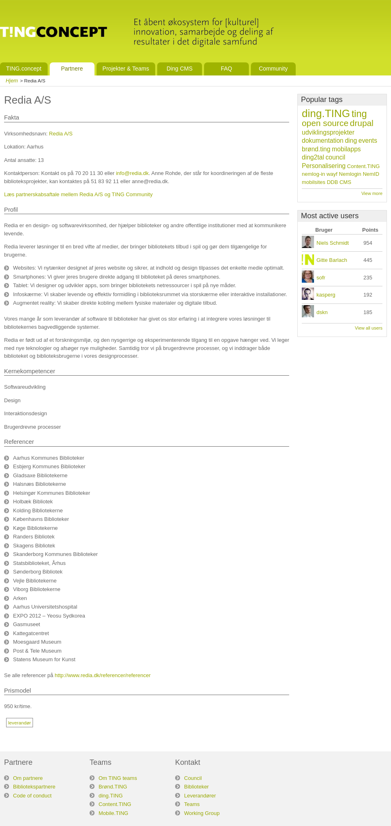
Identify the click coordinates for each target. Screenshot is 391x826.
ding (351, 140)
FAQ (226, 68)
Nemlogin (350, 174)
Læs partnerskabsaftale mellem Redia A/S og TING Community (78, 194)
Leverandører (200, 796)
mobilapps (346, 149)
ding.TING (326, 113)
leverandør (19, 722)
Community (273, 68)
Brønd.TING (113, 787)
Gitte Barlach (331, 260)
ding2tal (313, 157)
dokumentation (322, 140)
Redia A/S (60, 134)
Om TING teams (118, 778)
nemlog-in (313, 174)
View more (371, 193)
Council (193, 778)
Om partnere (28, 778)
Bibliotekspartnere (34, 787)
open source (325, 123)
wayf (332, 174)
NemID (371, 174)
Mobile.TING (113, 813)
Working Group (202, 813)
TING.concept (24, 68)
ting (359, 114)
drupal (361, 123)
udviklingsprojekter (328, 132)
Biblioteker (196, 787)
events (367, 140)
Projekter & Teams (126, 68)
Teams (192, 804)
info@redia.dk (132, 173)
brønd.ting (316, 149)
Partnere (72, 68)
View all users (368, 328)
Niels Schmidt (332, 243)
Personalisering (323, 165)
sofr (320, 278)
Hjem (12, 81)
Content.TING (363, 166)
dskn (321, 312)
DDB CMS (339, 182)
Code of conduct (32, 796)
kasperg (325, 295)
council (335, 157)
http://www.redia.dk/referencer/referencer (103, 675)
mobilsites (313, 182)
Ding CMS (180, 68)
